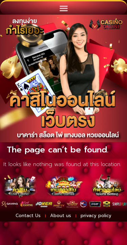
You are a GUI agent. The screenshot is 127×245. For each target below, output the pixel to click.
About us (60, 215)
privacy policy (96, 215)
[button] (63, 8)
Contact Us (28, 215)
